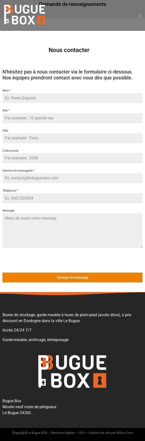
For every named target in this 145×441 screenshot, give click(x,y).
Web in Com (124, 433)
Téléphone (10, 190)
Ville (5, 130)
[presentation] (34, 260)
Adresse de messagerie (18, 170)
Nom (6, 90)
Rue (6, 110)
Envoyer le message (72, 277)
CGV (82, 433)
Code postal (10, 150)
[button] (140, 15)
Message (8, 210)
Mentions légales (63, 433)
